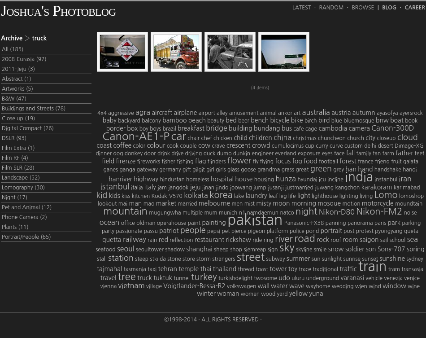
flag (200, 161)
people (193, 230)
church (355, 138)
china (282, 137)
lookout (107, 203)
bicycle (280, 120)
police (297, 231)
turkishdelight (235, 278)
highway (146, 179)
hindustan (172, 179)
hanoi (410, 169)
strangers (223, 259)
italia (137, 187)
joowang (241, 187)
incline (335, 179)
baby (110, 120)
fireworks (148, 161)
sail (384, 240)
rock (323, 240)
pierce (238, 231)
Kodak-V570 (167, 196)
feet (420, 153)
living (366, 196)
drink (163, 153)
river (284, 238)
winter (206, 293)
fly (256, 161)
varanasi (352, 278)
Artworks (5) (17, 89)
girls (221, 169)
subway (275, 259)
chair (193, 138)
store (189, 259)
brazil (169, 129)
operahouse (171, 223)
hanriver (120, 179)
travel (108, 278)
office (128, 223)
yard (282, 294)
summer (298, 258)
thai (206, 269)
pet (226, 231)
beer (243, 120)
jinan (208, 187)
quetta (111, 240)
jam (162, 187)
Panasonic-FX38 (304, 223)
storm (203, 259)
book (411, 120)
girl (210, 169)
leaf (273, 196)
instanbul (385, 179)
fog (297, 161)
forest (347, 161)
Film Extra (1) (18, 148)
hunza (285, 178)
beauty (215, 120)
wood (268, 294)
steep (141, 259)
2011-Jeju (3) (18, 69)
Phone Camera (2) (24, 217)
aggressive (121, 113)
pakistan (255, 220)
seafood (105, 249)
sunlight (332, 259)
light (303, 196)
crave (218, 146)
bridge (216, 128)
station (121, 258)
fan (377, 153)
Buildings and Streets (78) (33, 108)
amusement (243, 113)
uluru (297, 278)
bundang (267, 128)
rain (152, 240)
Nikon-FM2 (379, 211)
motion (351, 203)
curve (336, 146)
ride (257, 240)
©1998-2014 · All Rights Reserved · (213, 319)
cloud (407, 137)
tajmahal (109, 269)
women (250, 294)
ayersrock (411, 113)
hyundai (307, 179)
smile (320, 249)
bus (287, 128)
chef (206, 138)
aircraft (162, 113)
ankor (285, 113)
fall (350, 153)
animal (268, 113)
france (366, 161)
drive (177, 153)
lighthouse (325, 196)
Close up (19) (18, 118)
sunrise (352, 259)
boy (143, 129)
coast (104, 145)
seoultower (150, 249)
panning (336, 223)
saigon (369, 240)
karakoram (376, 187)
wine (414, 286)
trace (305, 269)
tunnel (182, 278)
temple (188, 269)
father (404, 153)
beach (197, 120)
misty (263, 203)
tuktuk (162, 278)
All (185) (12, 49)
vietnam (131, 285)
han (350, 169)
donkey (134, 153)
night (306, 211)
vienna (108, 286)
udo (284, 278)
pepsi (213, 231)
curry (322, 146)
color (139, 146)
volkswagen (241, 286)
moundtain (408, 203)
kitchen (141, 196)
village (154, 286)
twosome (265, 278)
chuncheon (332, 138)
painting (214, 222)
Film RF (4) (15, 158)
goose (248, 169)
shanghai (199, 249)
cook (173, 146)
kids (114, 196)
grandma (268, 169)
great (302, 169)
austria (341, 113)
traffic (347, 269)
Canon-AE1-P (136, 136)
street (251, 256)
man (135, 203)
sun (316, 259)
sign (273, 249)
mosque (329, 203)
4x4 (102, 113)
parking (411, 223)
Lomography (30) (23, 187)
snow (336, 249)
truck (144, 278)
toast (262, 269)
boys (155, 129)
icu (322, 179)
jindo (222, 187)
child (241, 138)
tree (127, 276)
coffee (122, 145)
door (150, 153)
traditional (325, 269)
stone (174, 259)
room (350, 240)
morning (303, 203)
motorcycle (378, 203)
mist (249, 203)
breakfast (191, 128)
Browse (363, 7)
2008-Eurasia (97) (24, 59)
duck (210, 153)
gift (187, 169)
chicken (222, 138)
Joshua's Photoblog (58, 10)
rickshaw (238, 240)
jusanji (276, 187)
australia (316, 112)
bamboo (174, 120)
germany (170, 169)
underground (322, 278)
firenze (125, 161)
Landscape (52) (21, 177)
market (166, 203)
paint (194, 223)
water (279, 286)
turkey (204, 276)
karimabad (407, 187)
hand (365, 169)
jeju (195, 187)
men (237, 203)
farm (388, 153)
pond (312, 231)
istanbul (115, 187)
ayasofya (387, 113)
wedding (343, 286)
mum (210, 212)
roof (335, 240)
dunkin (241, 153)
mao (149, 203)
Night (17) (14, 197)
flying (267, 161)
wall (264, 286)
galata (410, 161)
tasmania (135, 269)
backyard (129, 120)
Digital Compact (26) (28, 128)
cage (311, 129)
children (260, 138)
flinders (217, 161)
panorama (360, 223)
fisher (168, 161)
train (372, 266)
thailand (225, 269)
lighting (348, 196)
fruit (396, 161)
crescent (238, 145)
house (243, 179)
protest (365, 231)
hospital (222, 179)
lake (239, 196)
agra (142, 112)
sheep (221, 249)
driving (193, 153)
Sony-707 (391, 249)
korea (221, 194)
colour (156, 145)
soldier (354, 249)
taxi (152, 269)
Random (331, 7)
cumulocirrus (288, 146)
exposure (309, 153)
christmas (304, 138)
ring (269, 240)
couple (188, 146)
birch (310, 120)
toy (292, 269)
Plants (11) (15, 227)
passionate (129, 231)
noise (410, 212)
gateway (147, 169)
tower (278, 269)
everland (285, 153)
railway (134, 239)
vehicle (374, 278)
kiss (126, 196)
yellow (298, 293)
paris (380, 223)
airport (207, 113)
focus (283, 161)
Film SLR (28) (18, 168)
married (187, 203)
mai (122, 203)
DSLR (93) (14, 138)
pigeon (256, 231)
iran (405, 178)
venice (412, 278)
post (348, 231)
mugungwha (165, 212)
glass (233, 169)
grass (288, 169)
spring (416, 249)
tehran (167, 269)
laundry (256, 196)
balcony (151, 120)
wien (361, 286)
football (328, 161)
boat (397, 120)
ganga (127, 169)
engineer (263, 153)
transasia (412, 269)
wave (296, 286)
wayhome (318, 286)
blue (336, 120)
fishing (185, 161)
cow (204, 145)
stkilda (157, 259)
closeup (386, 138)
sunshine (392, 258)
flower (239, 161)
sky (287, 247)
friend (382, 161)
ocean (110, 222)
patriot (168, 231)
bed (231, 120)
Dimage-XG (409, 146)
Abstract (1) (16, 79)
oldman (145, 223)
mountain (125, 211)
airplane (185, 113)
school (398, 240)
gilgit (198, 169)
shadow (175, 249)
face (339, 153)
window (394, 286)
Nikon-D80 (337, 211)
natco (287, 212)
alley (222, 113)
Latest (301, 7)
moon (281, 203)
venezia (393, 278)
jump (259, 187)
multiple (193, 212)
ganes (110, 169)
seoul (126, 248)
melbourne (214, 203)
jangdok (178, 187)
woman (228, 293)
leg (283, 196)
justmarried (299, 187)
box (132, 128)
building (240, 128)
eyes (327, 153)
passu (151, 231)
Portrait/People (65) (26, 237)
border (116, 128)
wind (375, 286)
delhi (370, 146)
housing (264, 179)
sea (412, 239)
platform (277, 231)
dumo (224, 153)
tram (394, 269)
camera (358, 128)
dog (118, 153)
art (297, 113)
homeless (197, 179)
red (163, 240)
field (108, 161)
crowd (261, 145)
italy (150, 187)
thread (246, 269)
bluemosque (358, 120)
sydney (415, 259)
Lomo (386, 194)
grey (338, 169)
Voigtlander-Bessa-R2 (194, 286)
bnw (382, 120)
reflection (181, 240)
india (359, 177)
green (321, 169)
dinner (104, 153)
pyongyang (388, 231)
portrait (331, 231)
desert (385, 146)
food (310, 161)
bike (297, 120)
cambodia (332, 128)
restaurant (209, 240)
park (394, 222)
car (178, 136)
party (108, 231)
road (304, 238)
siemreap (254, 249)
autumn (363, 113)
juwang (324, 187)
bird (324, 120)
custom (353, 146)
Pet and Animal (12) (27, 207)
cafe (298, 129)
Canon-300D (392, 128)
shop (236, 249)
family (363, 153)
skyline (304, 249)
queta (411, 231)
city (370, 138)
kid (102, 195)
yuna (316, 293)
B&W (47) (14, 98)
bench (260, 120)
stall (102, 259)
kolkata (196, 195)
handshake (387, 169)
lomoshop (411, 196)
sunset (370, 259)
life (292, 196)
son (371, 249)
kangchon (347, 187)
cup (309, 146)
